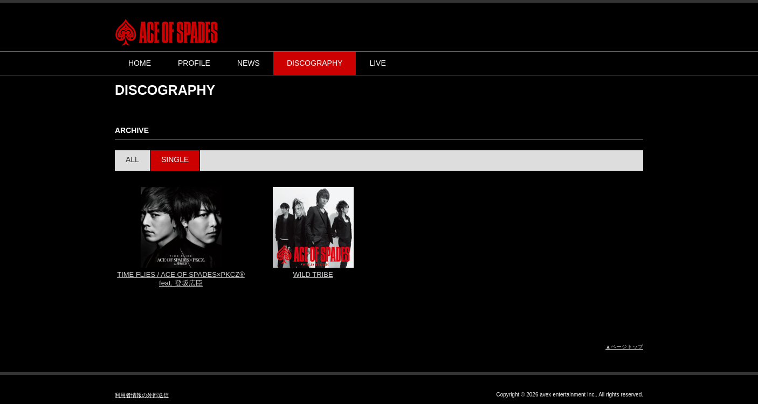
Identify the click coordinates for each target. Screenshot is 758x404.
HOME (139, 63)
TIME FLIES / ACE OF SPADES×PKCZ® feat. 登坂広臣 (181, 278)
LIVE (377, 63)
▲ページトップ (624, 347)
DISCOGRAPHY (314, 63)
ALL (132, 159)
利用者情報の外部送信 (142, 395)
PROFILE (194, 63)
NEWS (248, 63)
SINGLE (175, 159)
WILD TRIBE (313, 274)
